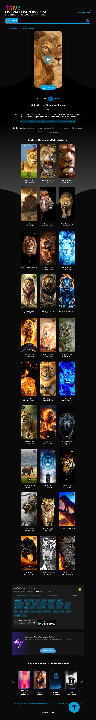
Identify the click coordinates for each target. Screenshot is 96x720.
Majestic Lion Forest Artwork (29, 312)
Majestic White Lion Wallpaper (48, 355)
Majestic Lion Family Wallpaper (29, 443)
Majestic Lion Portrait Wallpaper (48, 225)
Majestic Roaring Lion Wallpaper (48, 181)
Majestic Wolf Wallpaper (67, 443)
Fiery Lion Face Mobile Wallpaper (67, 573)
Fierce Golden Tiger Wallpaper (29, 530)
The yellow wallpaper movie (66, 121)
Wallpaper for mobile (28, 121)
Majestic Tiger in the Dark (67, 486)
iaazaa (53, 99)
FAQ (44, 706)
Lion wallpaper (28, 28)
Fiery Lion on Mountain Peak (48, 443)
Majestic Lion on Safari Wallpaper (29, 181)
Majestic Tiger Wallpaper (48, 530)
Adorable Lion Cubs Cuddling (48, 399)
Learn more (48, 651)
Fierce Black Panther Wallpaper (29, 573)
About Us (23, 704)
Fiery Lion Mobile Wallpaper (29, 399)
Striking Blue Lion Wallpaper (67, 399)
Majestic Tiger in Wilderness (67, 355)
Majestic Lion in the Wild (29, 225)
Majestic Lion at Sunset (67, 529)
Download (48, 87)
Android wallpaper (30, 595)
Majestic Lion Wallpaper (29, 267)
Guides (50, 706)
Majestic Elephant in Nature (29, 486)
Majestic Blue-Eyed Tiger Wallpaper (48, 573)
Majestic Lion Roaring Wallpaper (67, 181)
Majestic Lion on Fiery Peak (29, 355)
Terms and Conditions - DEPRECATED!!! (43, 704)
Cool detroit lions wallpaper (46, 121)
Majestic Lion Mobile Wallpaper (48, 268)
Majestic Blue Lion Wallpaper (67, 268)
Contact (16, 704)
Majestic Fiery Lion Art (67, 311)
